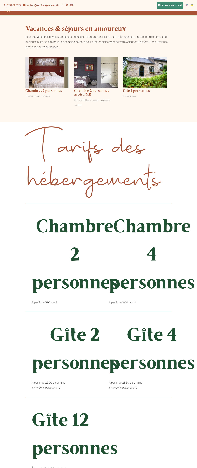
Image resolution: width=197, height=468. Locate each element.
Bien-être (134, 10)
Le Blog (164, 10)
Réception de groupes (108, 10)
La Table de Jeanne (76, 10)
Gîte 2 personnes (136, 91)
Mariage (148, 10)
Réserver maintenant (170, 5)
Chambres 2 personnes (43, 91)
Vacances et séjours (45, 10)
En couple (45, 96)
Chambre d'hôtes (32, 96)
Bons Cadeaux (184, 10)
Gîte (134, 96)
